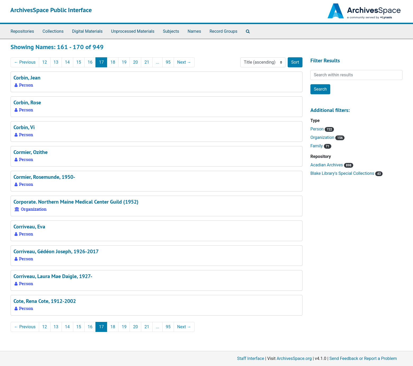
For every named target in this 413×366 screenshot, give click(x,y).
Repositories (22, 31)
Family (317, 145)
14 (67, 62)
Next (184, 62)
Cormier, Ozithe (30, 152)
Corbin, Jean (26, 77)
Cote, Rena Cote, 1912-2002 (44, 301)
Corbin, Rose (27, 102)
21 (146, 62)
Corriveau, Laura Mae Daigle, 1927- (52, 276)
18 (112, 62)
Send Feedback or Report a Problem (363, 358)
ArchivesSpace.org (294, 358)
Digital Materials (87, 31)
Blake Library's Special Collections (342, 173)
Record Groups (223, 31)
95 (168, 62)
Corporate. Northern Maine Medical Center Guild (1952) (76, 201)
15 (78, 62)
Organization (322, 137)
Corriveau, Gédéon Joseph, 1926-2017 (56, 251)
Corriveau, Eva (29, 226)
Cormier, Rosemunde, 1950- (44, 176)
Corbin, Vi (24, 127)
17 (101, 62)
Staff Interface (250, 358)
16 (90, 62)
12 (44, 62)
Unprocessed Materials (132, 31)
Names (194, 31)
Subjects (171, 31)
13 (56, 62)
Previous (25, 62)
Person (317, 129)
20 (135, 62)
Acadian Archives (327, 164)
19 (124, 62)
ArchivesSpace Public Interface (51, 10)
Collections (53, 31)
